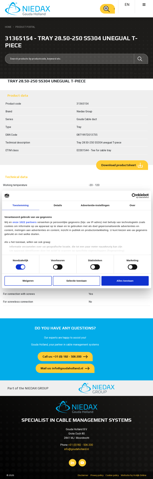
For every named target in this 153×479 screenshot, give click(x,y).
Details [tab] (58, 205)
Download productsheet (118, 165)
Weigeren (27, 280)
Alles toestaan (125, 280)
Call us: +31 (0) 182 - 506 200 (62, 356)
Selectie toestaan (76, 280)
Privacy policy (97, 475)
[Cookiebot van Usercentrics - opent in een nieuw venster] (134, 195)
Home (8, 27)
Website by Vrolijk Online (133, 475)
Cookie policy (112, 475)
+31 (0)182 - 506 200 (80, 444)
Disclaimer (83, 475)
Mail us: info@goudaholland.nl (62, 368)
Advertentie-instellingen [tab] (95, 205)
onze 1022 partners (25, 222)
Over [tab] (132, 205)
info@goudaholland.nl (76, 449)
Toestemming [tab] (20, 205)
